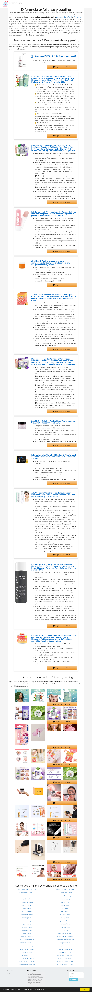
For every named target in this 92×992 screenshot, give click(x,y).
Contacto (9, 974)
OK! (84, 989)
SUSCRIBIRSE (73, 979)
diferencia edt (77, 17)
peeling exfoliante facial (64, 17)
